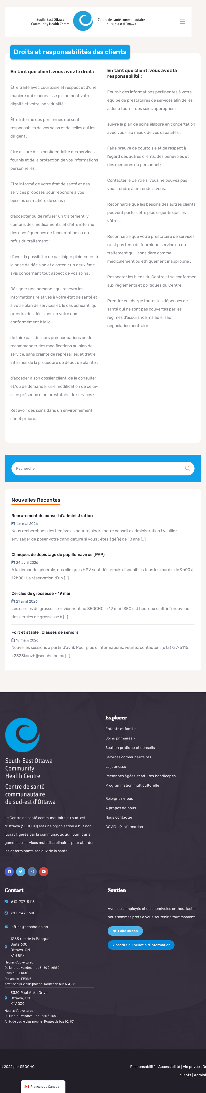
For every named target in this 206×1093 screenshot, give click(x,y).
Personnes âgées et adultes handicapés (140, 776)
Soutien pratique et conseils (130, 747)
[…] (143, 539)
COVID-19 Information (124, 827)
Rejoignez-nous (119, 798)
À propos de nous (120, 808)
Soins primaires (120, 738)
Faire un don (125, 931)
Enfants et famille (121, 729)
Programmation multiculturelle (132, 785)
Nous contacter (119, 817)
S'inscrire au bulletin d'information (141, 945)
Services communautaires (128, 757)
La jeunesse (115, 766)
